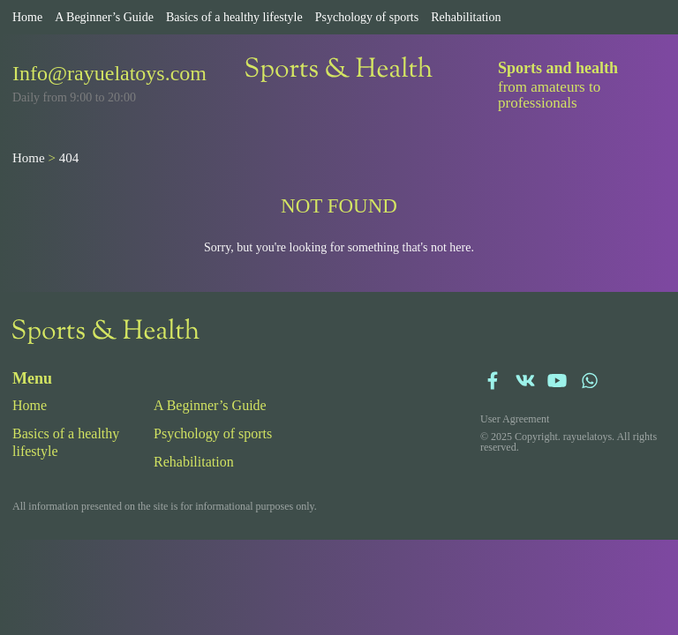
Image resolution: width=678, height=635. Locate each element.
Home (27, 17)
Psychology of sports (366, 17)
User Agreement (514, 419)
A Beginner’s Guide (104, 17)
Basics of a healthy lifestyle (234, 17)
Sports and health (558, 68)
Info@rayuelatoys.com (109, 73)
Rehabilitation (466, 17)
